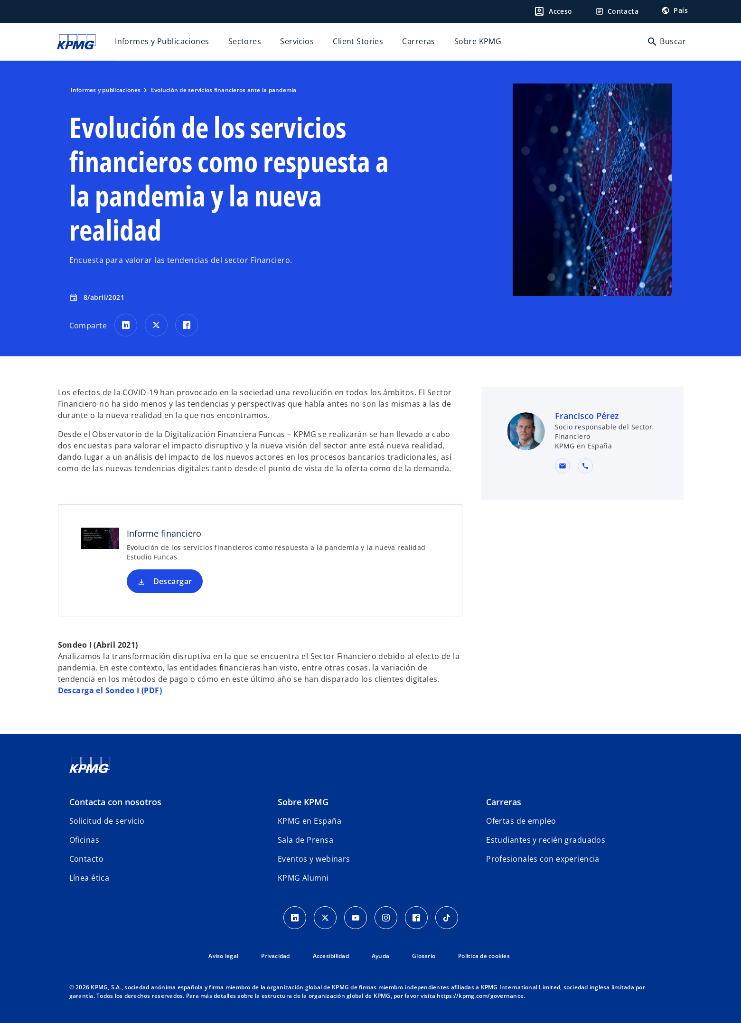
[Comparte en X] (156, 325)
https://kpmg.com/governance (480, 996)
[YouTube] (355, 917)
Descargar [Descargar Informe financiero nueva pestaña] (172, 581)
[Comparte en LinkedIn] (125, 325)
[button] (562, 466)
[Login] (553, 11)
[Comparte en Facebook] (186, 325)
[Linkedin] (294, 917)
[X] (325, 917)
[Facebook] (416, 917)
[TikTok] (446, 917)
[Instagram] (386, 917)
